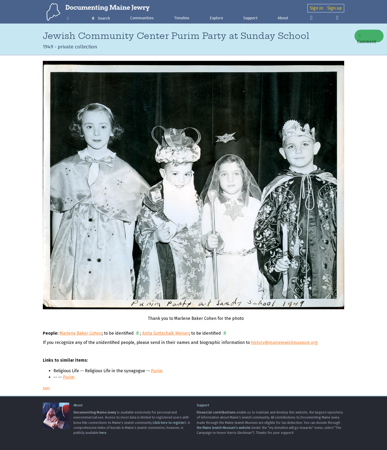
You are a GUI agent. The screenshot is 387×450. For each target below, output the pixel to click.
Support (250, 18)
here (102, 433)
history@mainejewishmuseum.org (284, 342)
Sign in (316, 8)
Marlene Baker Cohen (80, 333)
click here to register (169, 423)
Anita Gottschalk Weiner (165, 333)
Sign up (334, 8)
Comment (366, 37)
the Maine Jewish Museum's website (224, 428)
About (283, 18)
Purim (157, 370)
